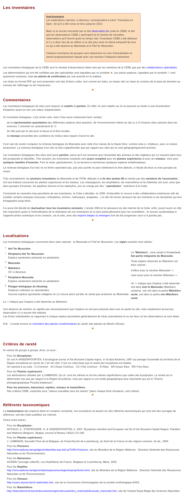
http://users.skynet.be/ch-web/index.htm (30, 482)
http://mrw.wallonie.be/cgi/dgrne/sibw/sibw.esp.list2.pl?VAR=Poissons (47, 449)
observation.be (100, 31)
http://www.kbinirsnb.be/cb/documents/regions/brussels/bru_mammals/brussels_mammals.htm (62, 491)
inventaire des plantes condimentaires (54, 324)
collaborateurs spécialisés (162, 67)
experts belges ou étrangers (94, 215)
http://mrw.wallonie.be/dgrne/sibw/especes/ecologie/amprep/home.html (48, 470)
